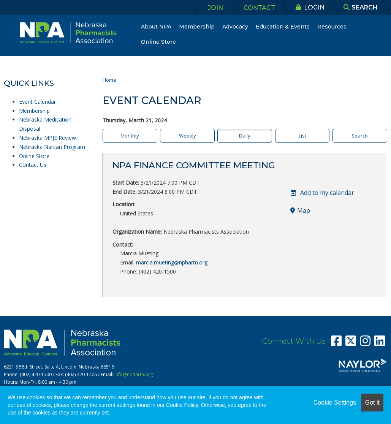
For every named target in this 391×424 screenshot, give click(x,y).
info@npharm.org (133, 374)
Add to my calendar (322, 192)
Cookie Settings (334, 402)
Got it (372, 402)
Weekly (187, 135)
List (302, 135)
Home (109, 79)
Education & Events (283, 26)
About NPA (156, 26)
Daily (244, 135)
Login (310, 7)
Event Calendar (37, 101)
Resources (332, 26)
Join (215, 7)
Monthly (129, 135)
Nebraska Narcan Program (52, 146)
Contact (259, 7)
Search (359, 135)
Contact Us (32, 164)
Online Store (158, 41)
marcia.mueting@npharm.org (171, 262)
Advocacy (235, 26)
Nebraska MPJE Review (47, 137)
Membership (197, 26)
